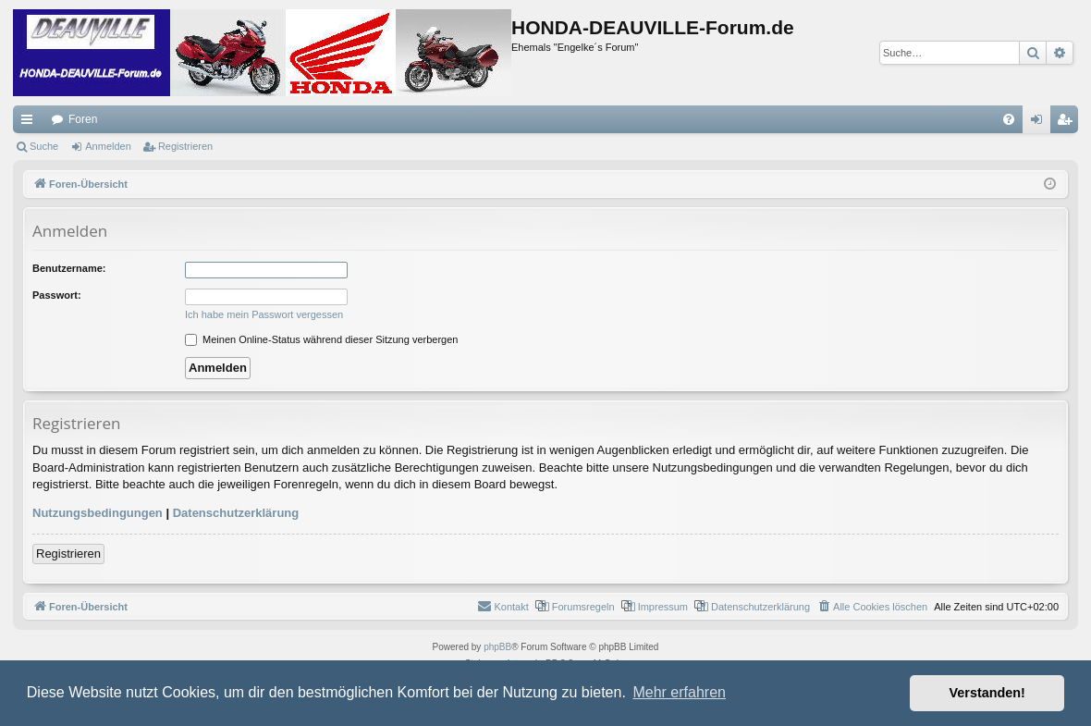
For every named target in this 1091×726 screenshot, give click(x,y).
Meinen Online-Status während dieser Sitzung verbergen (321, 339)
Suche (44, 146)
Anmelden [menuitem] (1040, 123)
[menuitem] (1009, 119)
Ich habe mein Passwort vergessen (264, 314)
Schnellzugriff (30, 123)
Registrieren (185, 146)
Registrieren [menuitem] (1068, 123)
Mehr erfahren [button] (679, 692)
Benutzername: (68, 268)
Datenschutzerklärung (236, 513)
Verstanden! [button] (987, 692)
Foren (82, 119)
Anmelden (108, 146)
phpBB (497, 647)
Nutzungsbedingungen (97, 513)
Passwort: (56, 295)
